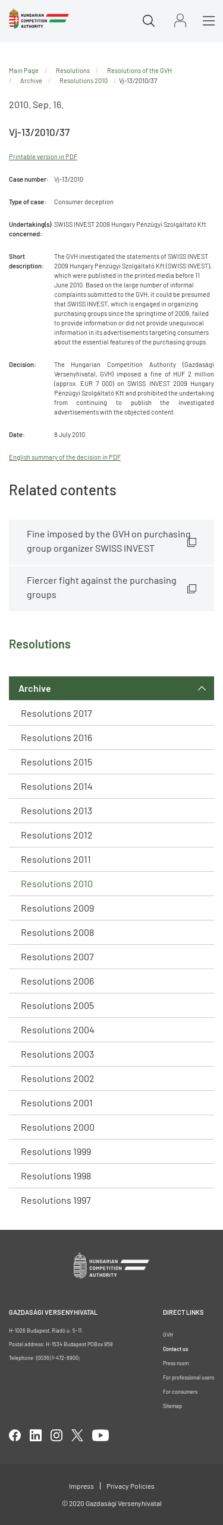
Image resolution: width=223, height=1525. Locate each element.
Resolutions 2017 (56, 713)
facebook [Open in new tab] (15, 1435)
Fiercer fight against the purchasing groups (102, 587)
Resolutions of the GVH (139, 70)
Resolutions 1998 (56, 1175)
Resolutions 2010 (57, 883)
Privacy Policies (130, 1486)
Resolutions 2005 (57, 1005)
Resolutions (73, 70)
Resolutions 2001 (57, 1102)
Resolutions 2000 (58, 1126)
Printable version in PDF (43, 156)
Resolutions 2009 (57, 907)
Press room (176, 1363)
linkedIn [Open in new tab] (36, 1435)
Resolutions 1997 (56, 1200)
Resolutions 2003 (57, 1053)
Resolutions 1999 (56, 1151)
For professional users (188, 1377)
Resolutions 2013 (56, 810)
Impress (81, 1486)
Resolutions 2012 (57, 834)
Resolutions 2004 (58, 1029)
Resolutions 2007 (57, 956)
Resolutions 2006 (57, 980)
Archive (34, 688)
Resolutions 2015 (56, 761)
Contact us (175, 1349)
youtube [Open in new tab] (100, 1435)
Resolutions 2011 (56, 859)
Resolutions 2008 (57, 932)
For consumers (180, 1391)
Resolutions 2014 (57, 786)
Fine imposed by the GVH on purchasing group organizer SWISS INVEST (109, 540)
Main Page (24, 70)
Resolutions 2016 (56, 737)
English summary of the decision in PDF (65, 457)
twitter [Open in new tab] (77, 1435)
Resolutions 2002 (58, 1078)
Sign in (180, 20)
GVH (168, 1334)
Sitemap (172, 1406)
